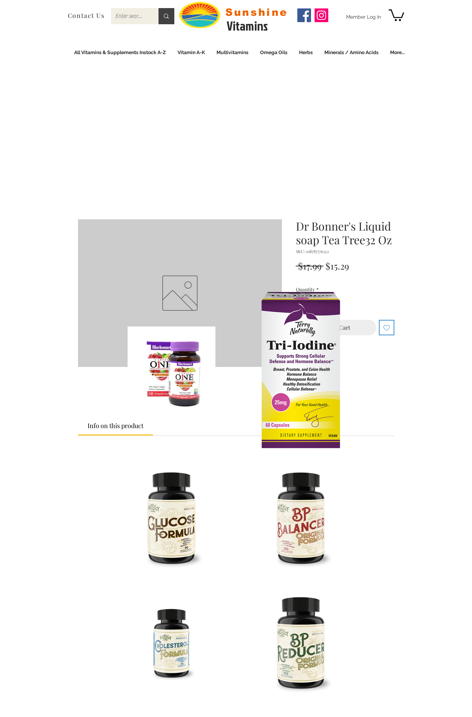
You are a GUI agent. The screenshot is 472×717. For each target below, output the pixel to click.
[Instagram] (321, 15)
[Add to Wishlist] (386, 327)
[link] (396, 14)
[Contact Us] (87, 15)
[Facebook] (304, 15)
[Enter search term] (129, 16)
